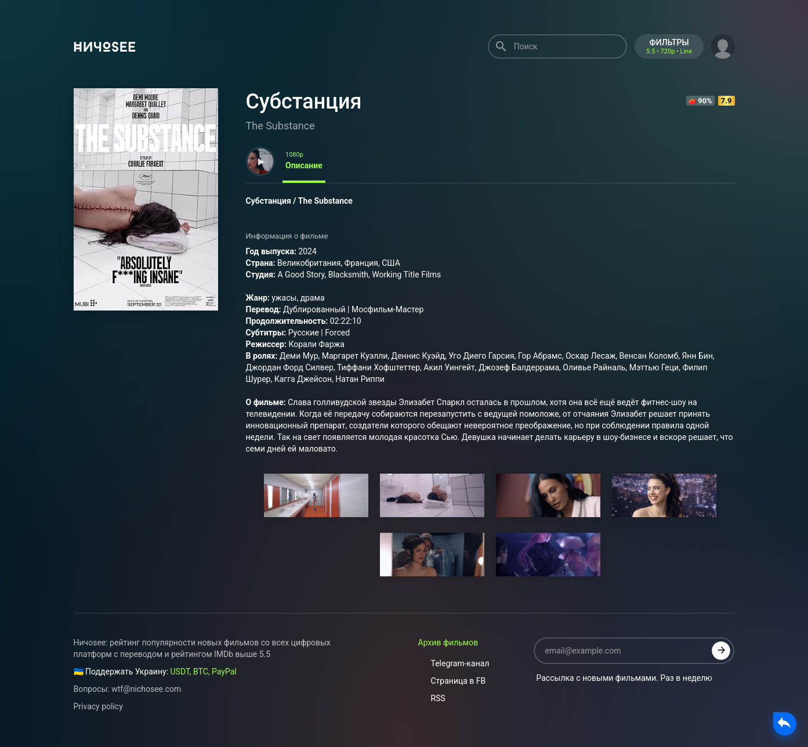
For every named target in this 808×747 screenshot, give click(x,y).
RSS (431, 698)
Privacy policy (98, 706)
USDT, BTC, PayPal (204, 671)
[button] (723, 45)
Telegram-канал (454, 663)
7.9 (726, 100)
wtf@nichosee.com (146, 689)
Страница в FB (452, 680)
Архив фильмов (448, 642)
